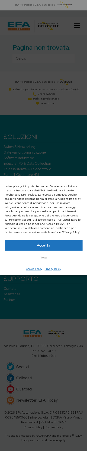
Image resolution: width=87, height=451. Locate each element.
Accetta (43, 245)
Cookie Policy (34, 269)
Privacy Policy (53, 269)
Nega (43, 257)
